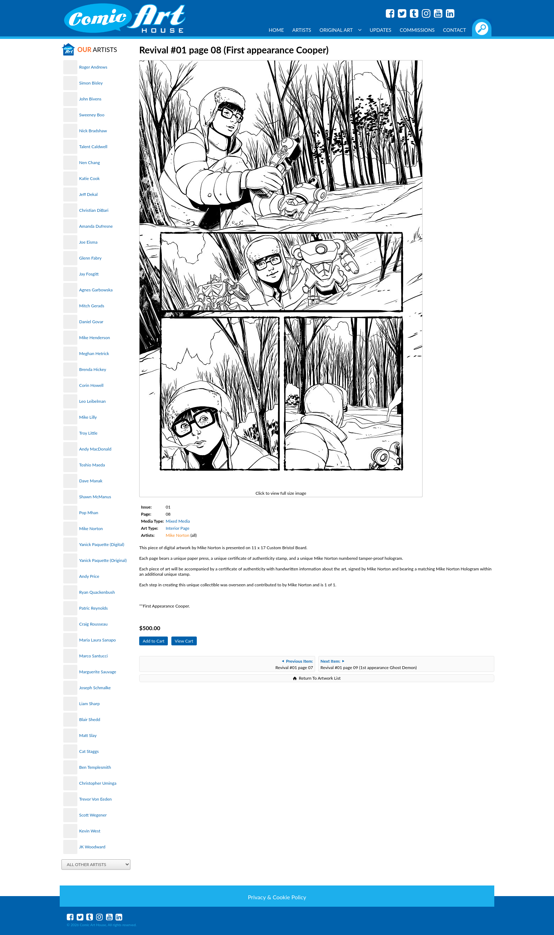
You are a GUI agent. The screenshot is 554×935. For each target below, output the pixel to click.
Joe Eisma (88, 242)
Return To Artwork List (320, 678)
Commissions (417, 30)
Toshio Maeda (92, 465)
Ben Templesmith (95, 767)
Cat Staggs (89, 751)
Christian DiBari (93, 210)
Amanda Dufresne (96, 226)
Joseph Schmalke (95, 687)
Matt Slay (87, 735)
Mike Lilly (88, 417)
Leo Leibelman (92, 401)
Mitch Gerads (91, 305)
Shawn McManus (95, 496)
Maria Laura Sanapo (97, 640)
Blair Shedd (89, 719)
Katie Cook (89, 178)
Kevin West (89, 831)
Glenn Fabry (90, 258)
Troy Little (88, 433)
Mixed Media (178, 521)
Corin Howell (91, 385)
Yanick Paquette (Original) (102, 560)
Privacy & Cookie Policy (277, 897)
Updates (380, 30)
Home (276, 30)
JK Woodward (92, 846)
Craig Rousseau (93, 624)
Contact (454, 30)
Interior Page (177, 528)
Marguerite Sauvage (97, 671)
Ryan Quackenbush (97, 592)
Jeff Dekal (88, 194)
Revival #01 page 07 (294, 664)
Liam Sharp (89, 703)
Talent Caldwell (93, 146)
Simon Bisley (91, 83)
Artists (301, 30)
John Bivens (90, 98)
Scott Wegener (93, 815)
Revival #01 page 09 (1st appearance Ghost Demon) (368, 664)
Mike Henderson (94, 337)
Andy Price (89, 576)
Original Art (340, 30)
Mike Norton (91, 528)
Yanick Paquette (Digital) (101, 544)
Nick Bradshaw (93, 130)
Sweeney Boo (91, 114)
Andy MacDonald (95, 449)
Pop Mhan (88, 512)
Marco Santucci (93, 655)
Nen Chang (89, 162)
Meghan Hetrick (94, 353)
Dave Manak (90, 480)
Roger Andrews (93, 67)
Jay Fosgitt (89, 274)
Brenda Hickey (92, 369)
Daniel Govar (91, 321)
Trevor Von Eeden (95, 799)
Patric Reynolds (93, 608)
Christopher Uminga (97, 783)
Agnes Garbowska (96, 289)
